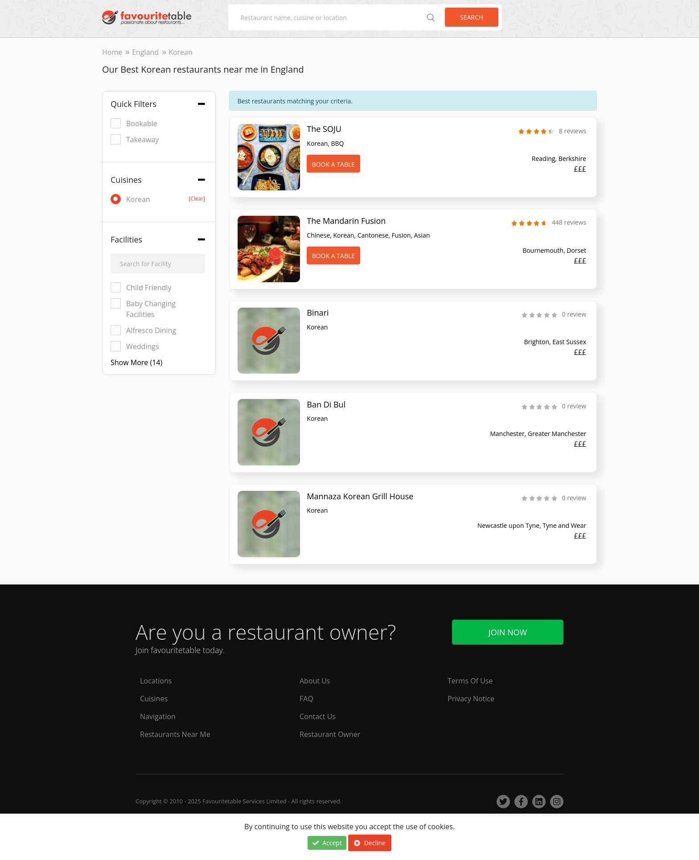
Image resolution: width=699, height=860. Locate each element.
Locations (156, 679)
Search (471, 17)
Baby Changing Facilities (143, 308)
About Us (315, 679)
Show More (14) (136, 362)
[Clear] (197, 198)
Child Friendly (141, 287)
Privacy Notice (471, 697)
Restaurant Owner (330, 732)
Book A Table (333, 164)
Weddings (135, 346)
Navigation (158, 715)
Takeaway (135, 139)
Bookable (134, 123)
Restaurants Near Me (175, 732)
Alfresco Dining (143, 330)
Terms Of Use (470, 679)
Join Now (508, 630)
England (145, 52)
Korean (158, 199)
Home (112, 52)
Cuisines (154, 697)
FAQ (306, 697)
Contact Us (318, 715)
